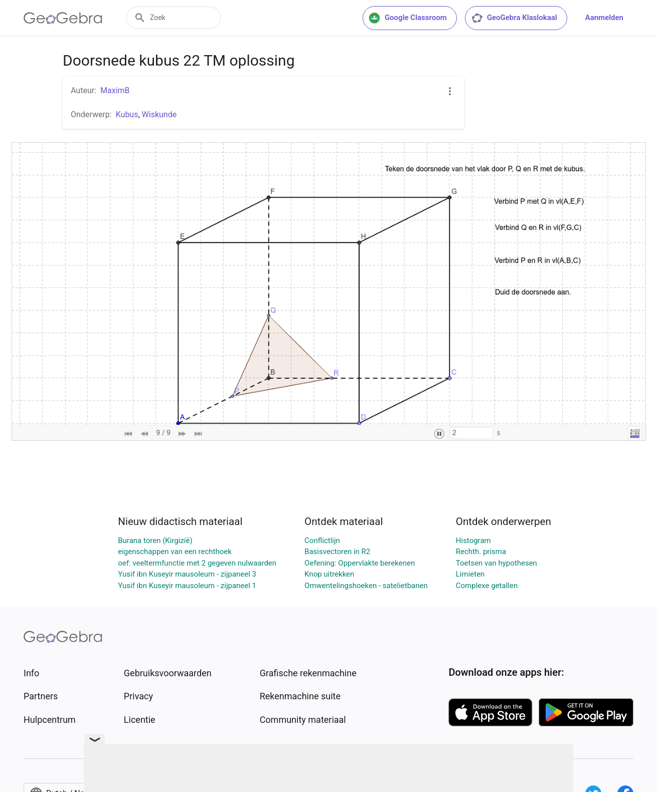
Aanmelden (604, 17)
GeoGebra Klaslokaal (514, 18)
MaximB (115, 90)
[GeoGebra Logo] (63, 18)
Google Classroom (408, 18)
